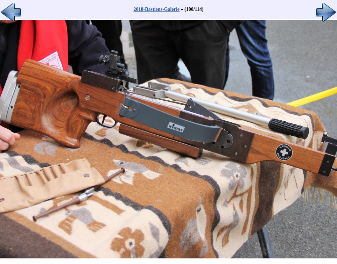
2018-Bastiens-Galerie (157, 9)
